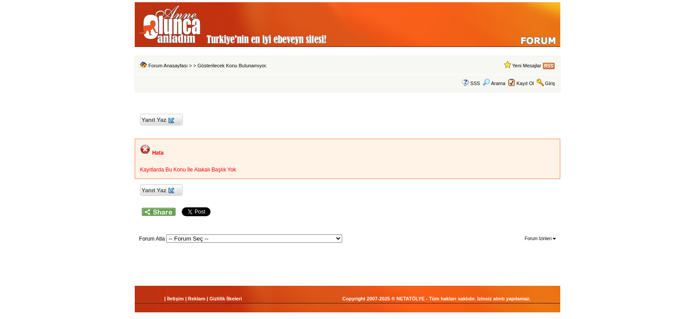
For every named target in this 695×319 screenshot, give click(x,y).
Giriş (550, 83)
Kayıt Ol (525, 83)
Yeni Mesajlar (526, 65)
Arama (494, 83)
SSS (475, 83)
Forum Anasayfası (168, 65)
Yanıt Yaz (157, 120)
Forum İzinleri (540, 238)
